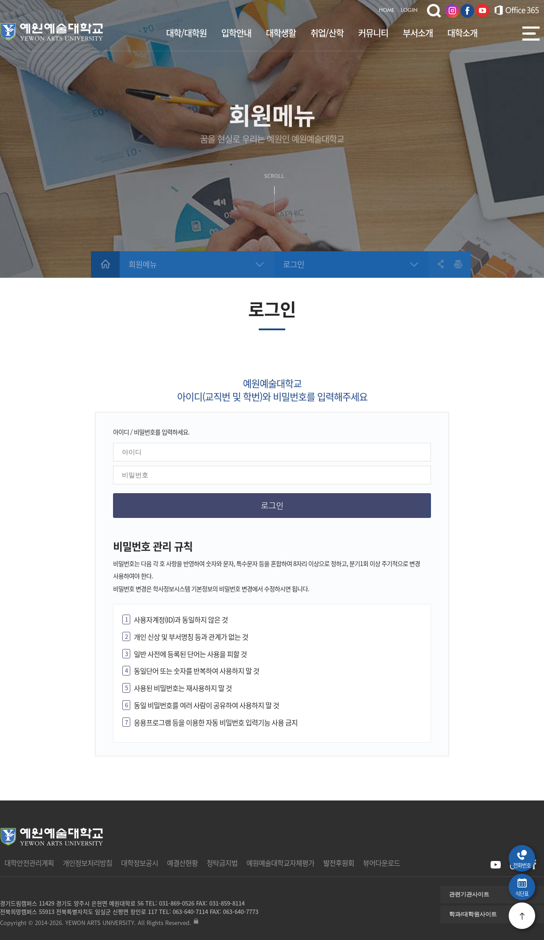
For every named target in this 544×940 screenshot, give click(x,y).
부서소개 (418, 32)
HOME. (387, 10)
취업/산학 (327, 32)
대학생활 (281, 32)
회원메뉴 (142, 264)
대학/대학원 (186, 32)
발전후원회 (338, 862)
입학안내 (236, 32)
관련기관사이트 (469, 894)
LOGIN (409, 10)
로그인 (293, 264)
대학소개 (462, 32)
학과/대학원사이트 (473, 914)
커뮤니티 (373, 32)
